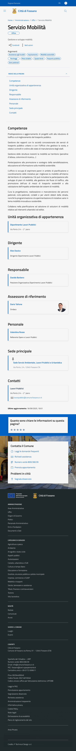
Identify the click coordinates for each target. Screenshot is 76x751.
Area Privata (12, 729)
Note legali (12, 712)
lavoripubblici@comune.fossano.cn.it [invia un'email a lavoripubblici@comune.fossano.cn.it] (26, 397)
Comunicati (12, 613)
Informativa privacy (15, 705)
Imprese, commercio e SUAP (19, 577)
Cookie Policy (13, 708)
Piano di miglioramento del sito (20, 720)
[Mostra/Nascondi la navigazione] (4, 10)
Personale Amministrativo (18, 523)
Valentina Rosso (17, 332)
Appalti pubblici (14, 555)
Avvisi (10, 617)
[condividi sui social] (14, 45)
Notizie (10, 610)
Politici (10, 519)
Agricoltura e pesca (15, 544)
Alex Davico (15, 250)
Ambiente (11, 548)
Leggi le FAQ (13, 686)
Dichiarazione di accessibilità (19, 716)
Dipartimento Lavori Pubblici (23, 224)
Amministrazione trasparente (19, 701)
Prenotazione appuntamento (19, 690)
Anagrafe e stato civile (16, 551)
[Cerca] (65, 11)
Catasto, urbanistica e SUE (18, 562)
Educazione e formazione (17, 570)
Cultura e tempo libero (16, 566)
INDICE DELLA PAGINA (38, 73)
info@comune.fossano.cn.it (23, 664)
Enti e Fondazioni (14, 527)
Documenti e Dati (14, 530)
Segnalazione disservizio (17, 693)
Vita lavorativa (13, 596)
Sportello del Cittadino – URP (19, 659)
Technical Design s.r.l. (24, 744)
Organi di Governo (15, 515)
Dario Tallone (16, 304)
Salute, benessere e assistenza (20, 585)
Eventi (10, 634)
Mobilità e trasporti (15, 581)
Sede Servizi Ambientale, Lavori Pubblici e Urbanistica (37, 362)
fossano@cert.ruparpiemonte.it (24, 667)
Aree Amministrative (16, 508)
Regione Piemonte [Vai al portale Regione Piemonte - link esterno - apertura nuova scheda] (14, 3)
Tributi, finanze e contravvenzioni (20, 589)
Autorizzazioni (13, 559)
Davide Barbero (17, 277)
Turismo (11, 592)
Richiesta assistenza (16, 697)
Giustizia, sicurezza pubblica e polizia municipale (26, 574)
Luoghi (10, 631)
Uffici (10, 512)
